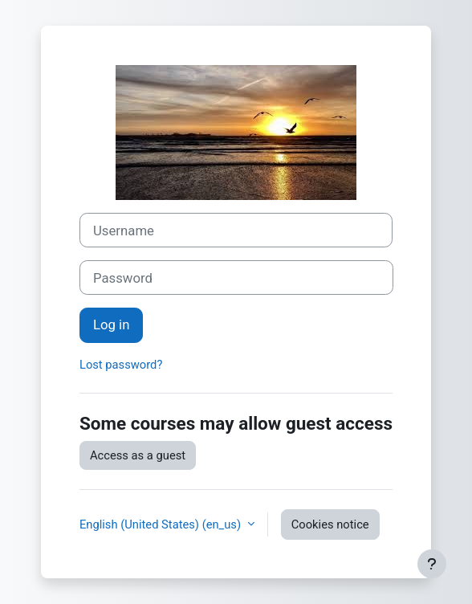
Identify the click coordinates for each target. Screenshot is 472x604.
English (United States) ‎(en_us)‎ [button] (161, 524)
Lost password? (120, 364)
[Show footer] (431, 563)
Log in (111, 324)
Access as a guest (137, 455)
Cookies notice (330, 524)
